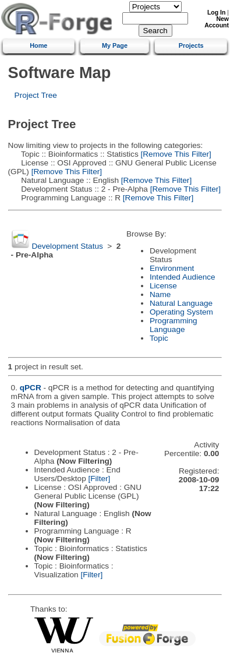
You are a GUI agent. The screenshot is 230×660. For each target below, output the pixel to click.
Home (38, 45)
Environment (172, 268)
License (163, 285)
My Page (115, 45)
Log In (216, 12)
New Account (216, 22)
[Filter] (100, 478)
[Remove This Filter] (175, 154)
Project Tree (36, 95)
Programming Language (173, 325)
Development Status (66, 246)
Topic (159, 338)
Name (160, 294)
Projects (191, 45)
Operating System (181, 312)
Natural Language (181, 303)
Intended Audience (182, 277)
